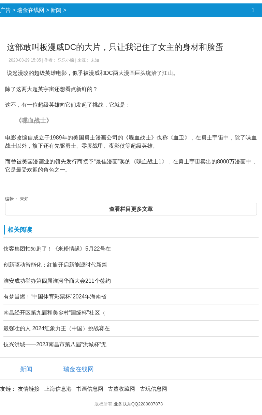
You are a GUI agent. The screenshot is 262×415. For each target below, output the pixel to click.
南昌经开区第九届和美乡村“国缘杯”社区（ (54, 313)
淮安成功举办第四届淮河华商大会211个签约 (57, 281)
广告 (5, 10)
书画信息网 (89, 389)
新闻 (55, 10)
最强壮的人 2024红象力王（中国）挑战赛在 (56, 328)
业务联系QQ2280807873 (138, 403)
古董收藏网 (121, 389)
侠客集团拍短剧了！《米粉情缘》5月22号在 (57, 249)
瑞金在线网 (30, 10)
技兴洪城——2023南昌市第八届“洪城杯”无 (54, 344)
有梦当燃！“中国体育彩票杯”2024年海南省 (54, 296)
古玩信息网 (153, 389)
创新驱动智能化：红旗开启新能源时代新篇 (55, 265)
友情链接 (29, 389)
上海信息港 (58, 389)
